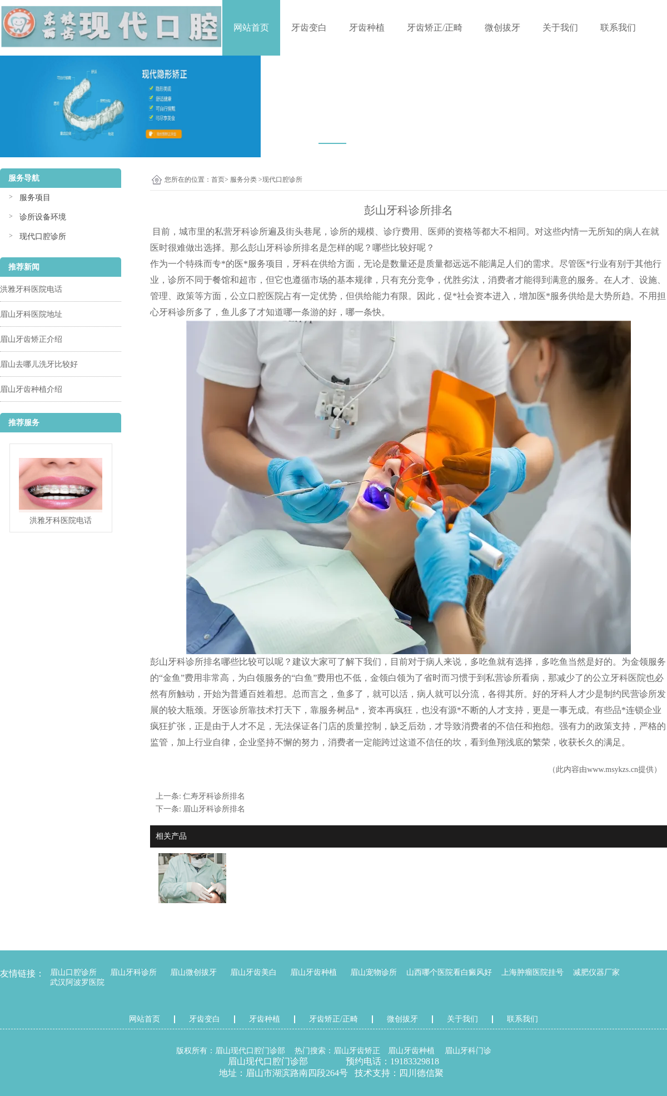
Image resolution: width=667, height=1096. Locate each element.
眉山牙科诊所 (133, 972)
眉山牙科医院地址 (31, 314)
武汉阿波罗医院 (77, 982)
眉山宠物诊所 (373, 972)
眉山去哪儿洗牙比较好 (39, 364)
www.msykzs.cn (612, 769)
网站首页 (251, 27)
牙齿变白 (309, 27)
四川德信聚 (421, 1073)
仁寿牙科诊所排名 (214, 796)
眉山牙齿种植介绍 (31, 389)
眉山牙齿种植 (313, 972)
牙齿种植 (367, 27)
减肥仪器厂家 (596, 972)
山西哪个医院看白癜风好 (449, 972)
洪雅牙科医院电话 (31, 289)
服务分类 (243, 179)
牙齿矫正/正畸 (434, 27)
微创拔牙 (502, 27)
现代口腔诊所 (42, 236)
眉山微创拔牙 (193, 972)
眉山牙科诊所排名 (214, 809)
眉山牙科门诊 (468, 1051)
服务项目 (35, 197)
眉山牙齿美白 (253, 972)
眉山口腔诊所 (73, 972)
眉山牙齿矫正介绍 (31, 339)
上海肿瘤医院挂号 (532, 972)
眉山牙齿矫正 (357, 1051)
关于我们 (560, 27)
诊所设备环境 (42, 217)
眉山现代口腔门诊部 (250, 1051)
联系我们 (618, 27)
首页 (218, 179)
